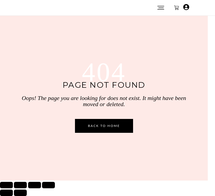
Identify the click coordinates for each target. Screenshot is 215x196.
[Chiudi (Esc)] (48, 185)
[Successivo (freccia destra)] (20, 193)
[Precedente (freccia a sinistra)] (6, 193)
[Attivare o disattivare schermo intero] (20, 185)
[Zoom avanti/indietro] (6, 185)
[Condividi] (34, 185)
